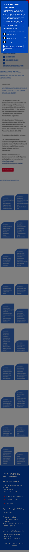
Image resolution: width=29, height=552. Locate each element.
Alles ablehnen (19, 46)
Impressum (15, 28)
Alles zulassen (7, 49)
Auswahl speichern (9, 46)
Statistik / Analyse (11, 34)
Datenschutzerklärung (8, 26)
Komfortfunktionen (12, 38)
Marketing (9, 42)
